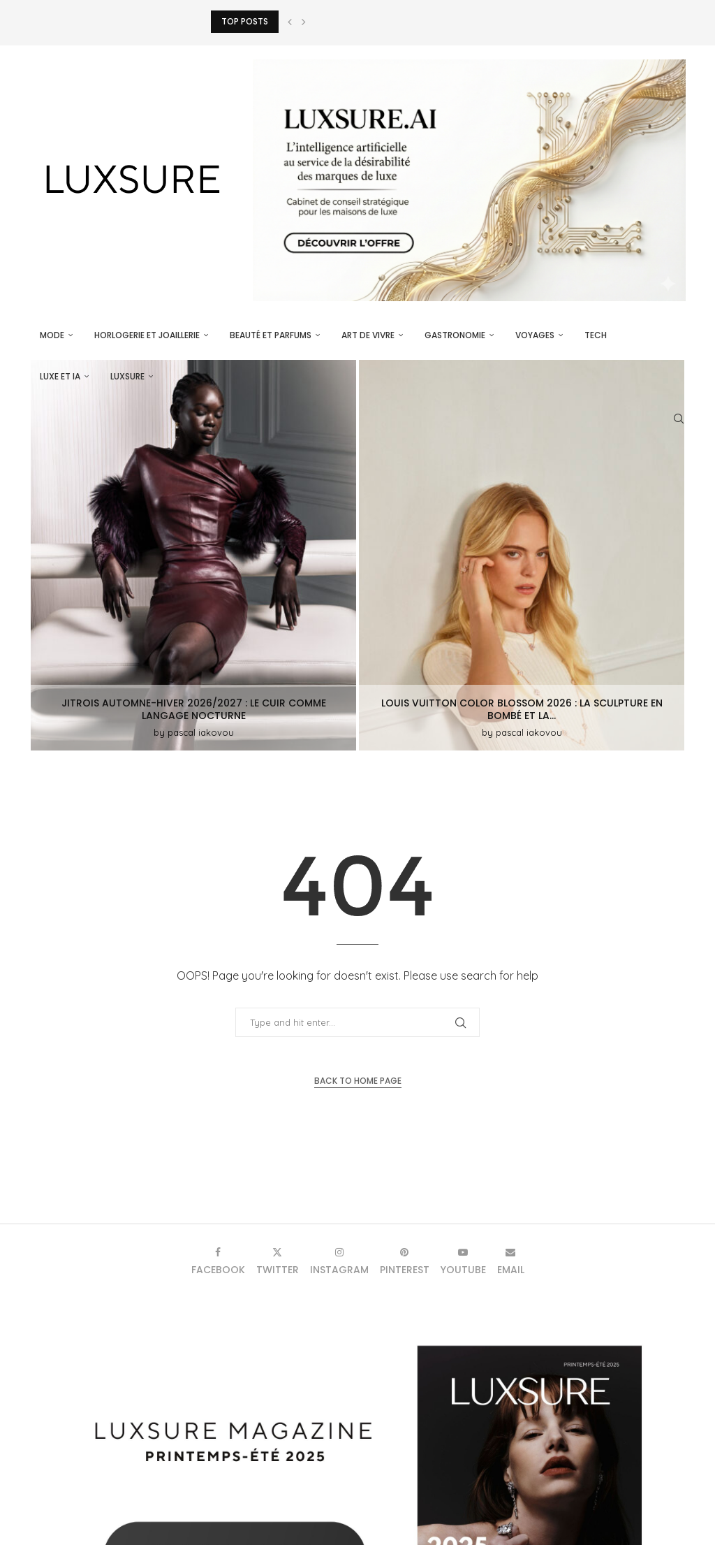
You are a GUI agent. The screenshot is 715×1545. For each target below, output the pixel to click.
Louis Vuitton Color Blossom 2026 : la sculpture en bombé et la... (522, 709)
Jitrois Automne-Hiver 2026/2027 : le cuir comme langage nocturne (193, 709)
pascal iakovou (201, 732)
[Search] (679, 418)
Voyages (534, 335)
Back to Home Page (357, 1081)
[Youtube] (463, 1261)
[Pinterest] (404, 1261)
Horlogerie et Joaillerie (147, 335)
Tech (595, 335)
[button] (289, 21)
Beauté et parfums (270, 335)
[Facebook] (218, 1261)
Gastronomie (455, 335)
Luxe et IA (60, 376)
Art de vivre (368, 335)
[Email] (510, 1261)
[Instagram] (339, 1261)
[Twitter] (277, 1261)
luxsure (127, 376)
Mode (52, 335)
